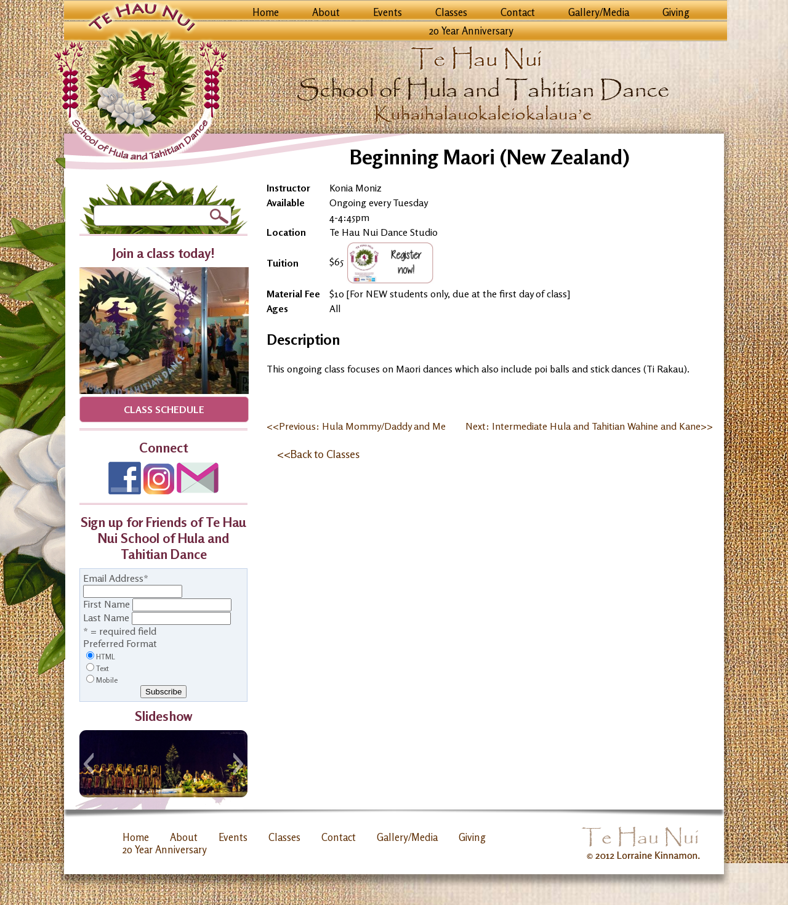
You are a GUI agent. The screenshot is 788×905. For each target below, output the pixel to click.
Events (387, 12)
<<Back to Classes (318, 454)
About (326, 12)
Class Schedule (164, 409)
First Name (106, 604)
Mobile (107, 680)
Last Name (106, 617)
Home (265, 12)
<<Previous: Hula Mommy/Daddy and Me (356, 426)
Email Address (115, 578)
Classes (451, 12)
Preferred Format (120, 643)
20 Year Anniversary (471, 31)
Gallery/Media (598, 12)
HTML (105, 656)
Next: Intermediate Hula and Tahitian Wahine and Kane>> (589, 426)
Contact (518, 12)
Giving (676, 12)
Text (102, 668)
